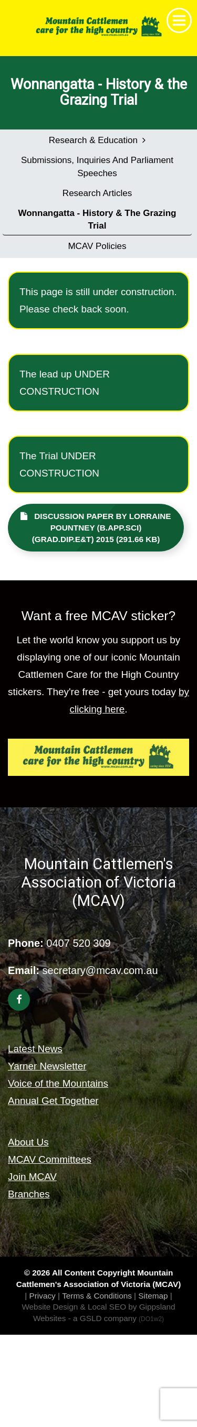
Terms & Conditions (97, 1295)
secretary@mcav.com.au (100, 970)
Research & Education (97, 140)
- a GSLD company (116, 1318)
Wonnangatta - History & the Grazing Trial (97, 219)
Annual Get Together (53, 1100)
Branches (29, 1193)
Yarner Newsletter (47, 1066)
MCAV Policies (97, 246)
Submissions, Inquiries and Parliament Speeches (97, 166)
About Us (28, 1142)
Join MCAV (32, 1176)
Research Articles (97, 193)
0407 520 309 (78, 943)
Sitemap (153, 1295)
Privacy (42, 1295)
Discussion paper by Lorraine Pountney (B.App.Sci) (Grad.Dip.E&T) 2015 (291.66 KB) (95, 528)
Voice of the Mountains (58, 1083)
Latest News (35, 1048)
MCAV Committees (49, 1159)
